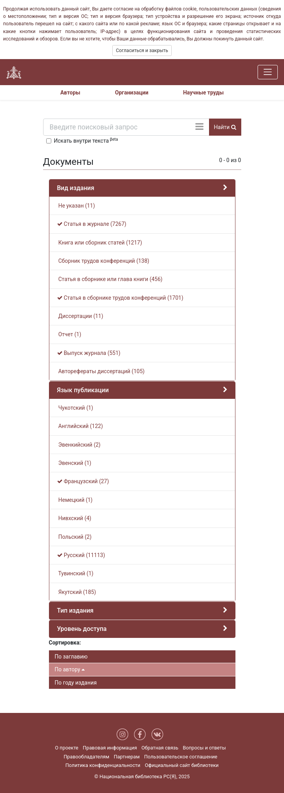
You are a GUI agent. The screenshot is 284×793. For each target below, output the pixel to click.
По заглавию (71, 656)
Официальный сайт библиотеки (182, 765)
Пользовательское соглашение (180, 757)
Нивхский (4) (74, 518)
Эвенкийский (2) (79, 445)
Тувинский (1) (75, 573)
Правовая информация (110, 748)
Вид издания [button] (75, 188)
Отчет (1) (69, 334)
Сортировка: (65, 642)
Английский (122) (80, 426)
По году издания (76, 682)
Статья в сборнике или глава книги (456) (110, 279)
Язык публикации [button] (83, 390)
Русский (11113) (81, 555)
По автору (70, 669)
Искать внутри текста (86, 140)
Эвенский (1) (74, 463)
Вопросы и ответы (204, 748)
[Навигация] (268, 72)
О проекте (66, 748)
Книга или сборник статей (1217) (99, 242)
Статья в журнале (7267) (92, 224)
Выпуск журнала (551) (88, 353)
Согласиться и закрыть (142, 50)
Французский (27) (83, 481)
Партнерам (127, 757)
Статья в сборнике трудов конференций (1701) (120, 298)
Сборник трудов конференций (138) (103, 261)
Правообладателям (87, 757)
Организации (131, 92)
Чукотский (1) (75, 408)
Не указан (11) (76, 206)
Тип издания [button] (75, 610)
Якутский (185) (76, 592)
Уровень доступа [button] (82, 628)
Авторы (70, 92)
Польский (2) (74, 537)
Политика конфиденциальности (102, 765)
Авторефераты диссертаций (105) (101, 371)
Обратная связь (159, 748)
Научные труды (203, 92)
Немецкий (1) (75, 500)
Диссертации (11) (80, 316)
